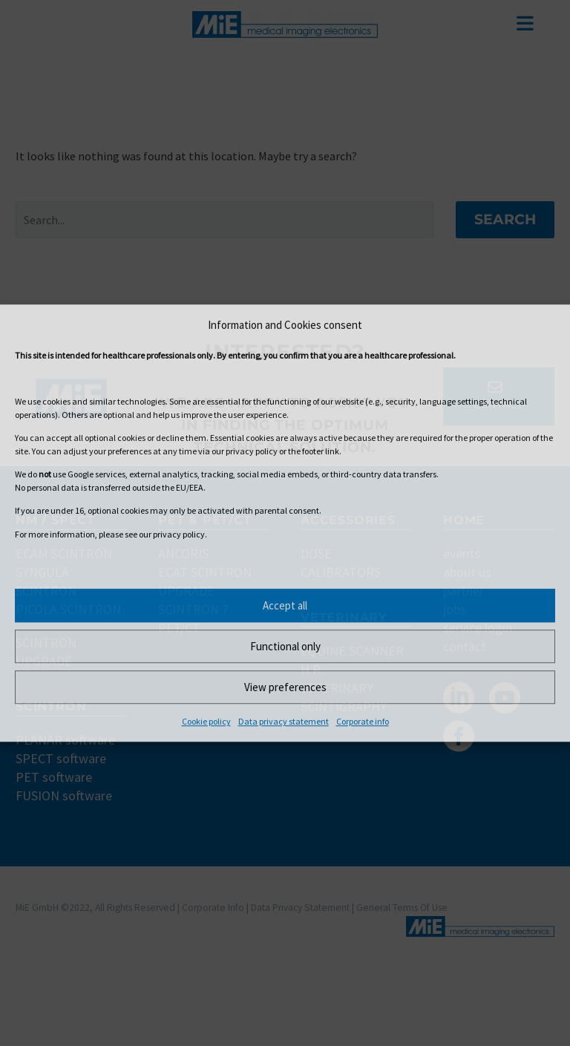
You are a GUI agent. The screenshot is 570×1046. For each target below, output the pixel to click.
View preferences (285, 687)
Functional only (285, 646)
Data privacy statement (283, 721)
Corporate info (362, 721)
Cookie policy (206, 721)
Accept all (285, 605)
